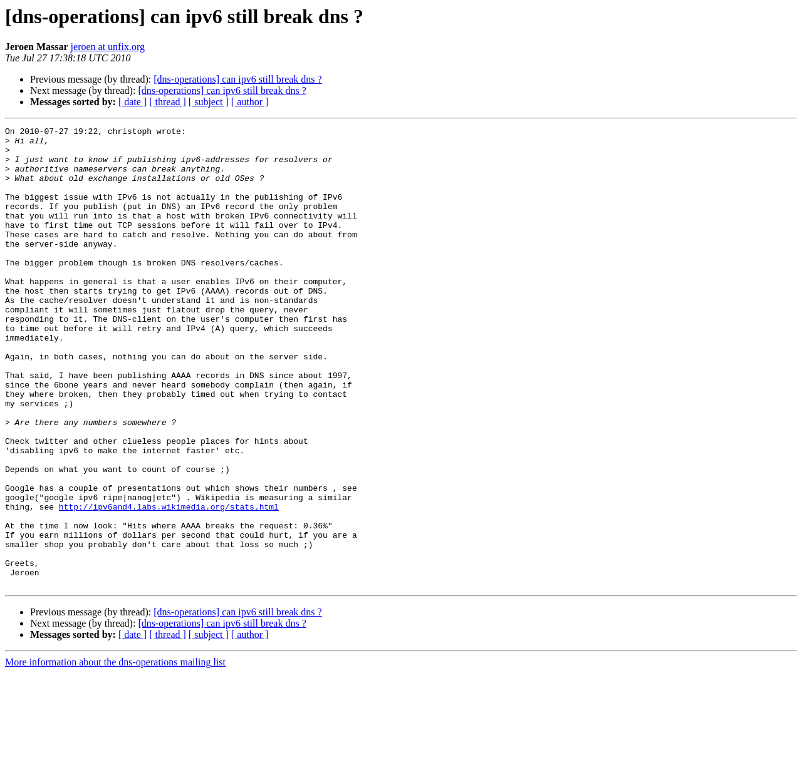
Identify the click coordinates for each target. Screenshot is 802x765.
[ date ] (132, 101)
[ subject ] (209, 101)
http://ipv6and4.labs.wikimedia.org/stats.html (169, 583)
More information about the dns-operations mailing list (115, 754)
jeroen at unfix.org (108, 46)
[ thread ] (167, 101)
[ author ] (250, 101)
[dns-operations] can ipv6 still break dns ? (237, 79)
